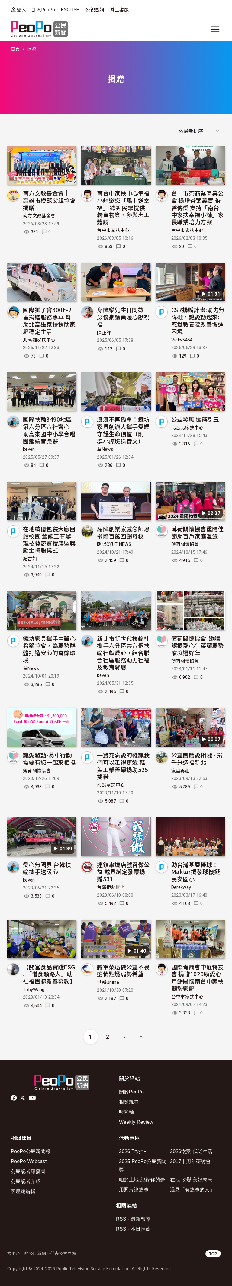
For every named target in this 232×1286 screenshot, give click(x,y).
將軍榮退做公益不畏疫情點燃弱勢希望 (123, 970)
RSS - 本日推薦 (133, 1229)
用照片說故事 (134, 1189)
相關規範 (129, 1101)
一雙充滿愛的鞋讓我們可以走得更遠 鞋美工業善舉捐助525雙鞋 (123, 765)
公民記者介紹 (25, 1181)
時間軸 (126, 1111)
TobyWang (34, 989)
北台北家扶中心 (187, 427)
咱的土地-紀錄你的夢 (142, 1179)
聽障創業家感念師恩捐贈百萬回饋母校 (123, 532)
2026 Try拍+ (133, 1151)
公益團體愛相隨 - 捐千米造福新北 (197, 758)
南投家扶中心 (111, 785)
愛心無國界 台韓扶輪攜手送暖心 (47, 868)
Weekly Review (136, 1122)
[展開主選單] (215, 29)
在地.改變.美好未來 (191, 1179)
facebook (14, 1098)
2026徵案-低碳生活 (191, 1151)
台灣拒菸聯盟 (111, 887)
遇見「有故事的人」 (192, 1189)
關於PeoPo (131, 1091)
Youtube (33, 1098)
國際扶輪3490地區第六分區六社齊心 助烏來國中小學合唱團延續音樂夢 (49, 430)
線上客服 (119, 9)
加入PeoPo (43, 9)
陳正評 (104, 332)
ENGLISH (70, 9)
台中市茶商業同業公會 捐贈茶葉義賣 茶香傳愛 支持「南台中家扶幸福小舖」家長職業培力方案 (197, 207)
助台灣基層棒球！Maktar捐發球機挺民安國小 (195, 871)
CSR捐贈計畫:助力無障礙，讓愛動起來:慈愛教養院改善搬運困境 (198, 320)
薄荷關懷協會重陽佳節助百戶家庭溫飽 (197, 532)
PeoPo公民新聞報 (30, 1151)
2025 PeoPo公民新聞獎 (142, 1165)
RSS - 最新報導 (133, 1219)
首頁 (15, 49)
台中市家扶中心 (113, 230)
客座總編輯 (23, 1191)
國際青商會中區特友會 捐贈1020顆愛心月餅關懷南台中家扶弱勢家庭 (197, 977)
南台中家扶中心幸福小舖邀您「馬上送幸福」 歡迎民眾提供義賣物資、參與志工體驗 (123, 207)
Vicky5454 (181, 340)
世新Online (108, 982)
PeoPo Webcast (29, 1161)
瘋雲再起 (180, 770)
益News (105, 449)
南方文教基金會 (39, 216)
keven (29, 449)
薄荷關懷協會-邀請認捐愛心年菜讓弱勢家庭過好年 (197, 645)
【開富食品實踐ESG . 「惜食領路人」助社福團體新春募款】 (49, 974)
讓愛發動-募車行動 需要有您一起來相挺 (49, 758)
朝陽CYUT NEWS (114, 544)
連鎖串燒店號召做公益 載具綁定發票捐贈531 (123, 871)
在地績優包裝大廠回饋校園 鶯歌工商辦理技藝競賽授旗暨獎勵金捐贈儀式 (49, 539)
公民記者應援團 (28, 1171)
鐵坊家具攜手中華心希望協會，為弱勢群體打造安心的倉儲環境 (49, 649)
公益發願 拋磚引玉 (195, 419)
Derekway (181, 887)
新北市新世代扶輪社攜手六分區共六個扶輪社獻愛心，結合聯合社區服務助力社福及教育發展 (123, 652)
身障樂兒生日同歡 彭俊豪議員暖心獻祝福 (123, 316)
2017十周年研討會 (190, 1161)
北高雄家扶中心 (39, 340)
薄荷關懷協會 (185, 544)
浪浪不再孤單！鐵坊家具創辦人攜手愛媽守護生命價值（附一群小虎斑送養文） (123, 430)
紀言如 (30, 559)
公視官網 (94, 9)
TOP (213, 1253)
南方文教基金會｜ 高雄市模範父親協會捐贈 (49, 200)
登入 (21, 9)
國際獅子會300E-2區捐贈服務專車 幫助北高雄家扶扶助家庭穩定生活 (49, 320)
